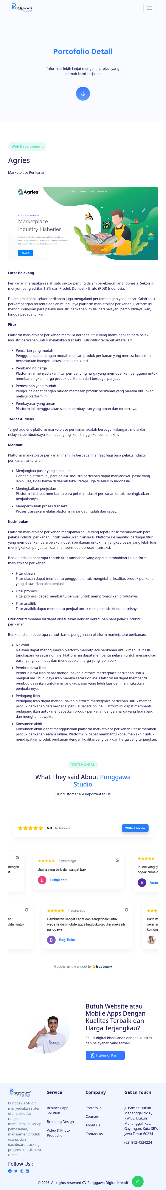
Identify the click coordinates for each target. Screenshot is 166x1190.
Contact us (94, 1133)
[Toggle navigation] (149, 8)
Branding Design (60, 1121)
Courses (92, 1116)
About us (93, 1125)
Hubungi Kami (105, 1055)
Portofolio (94, 1108)
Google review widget (70, 967)
